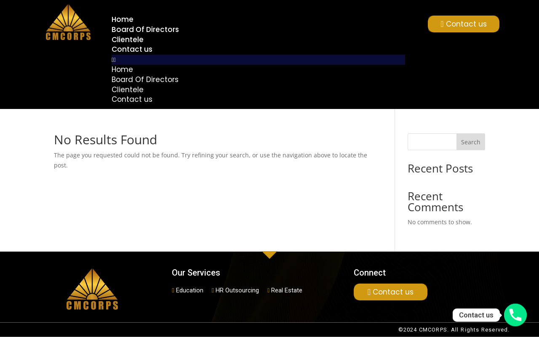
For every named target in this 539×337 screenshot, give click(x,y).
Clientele (128, 39)
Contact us (132, 49)
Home (122, 19)
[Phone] (515, 315)
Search (470, 142)
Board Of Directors (145, 29)
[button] (258, 60)
